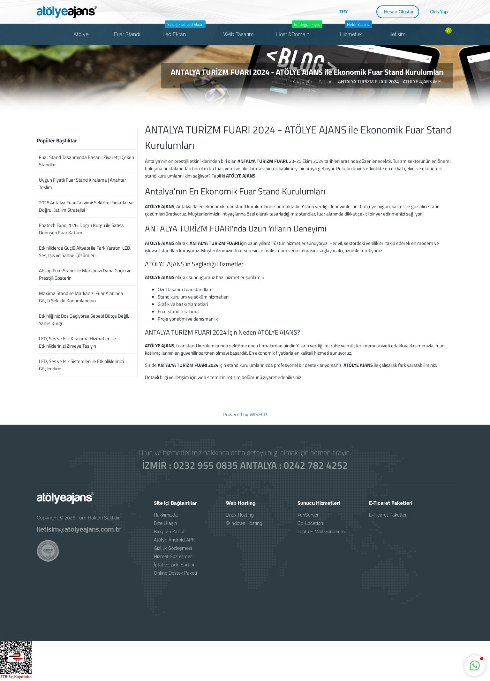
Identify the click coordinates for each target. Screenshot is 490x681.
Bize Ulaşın (165, 523)
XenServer (308, 515)
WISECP (258, 414)
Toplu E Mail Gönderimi (322, 531)
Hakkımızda (166, 515)
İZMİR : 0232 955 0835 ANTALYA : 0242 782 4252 (245, 465)
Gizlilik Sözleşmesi (173, 548)
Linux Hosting (240, 515)
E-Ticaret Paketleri (388, 515)
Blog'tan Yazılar (170, 531)
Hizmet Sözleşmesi (173, 556)
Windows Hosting (244, 523)
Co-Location (310, 523)
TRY (343, 11)
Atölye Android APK (174, 539)
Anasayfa (302, 81)
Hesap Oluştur (399, 11)
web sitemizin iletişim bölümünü (230, 377)
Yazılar (325, 81)
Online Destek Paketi (175, 573)
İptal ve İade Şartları (175, 564)
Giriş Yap (439, 11)
